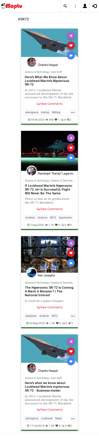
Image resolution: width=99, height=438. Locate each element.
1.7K (49, 225)
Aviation (30, 217)
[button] (65, 6)
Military (56, 112)
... (73, 112)
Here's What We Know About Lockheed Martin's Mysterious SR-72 (47, 81)
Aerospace (31, 112)
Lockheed (46, 418)
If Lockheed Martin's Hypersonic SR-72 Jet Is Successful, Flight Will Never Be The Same (48, 189)
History (45, 112)
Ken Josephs (46, 275)
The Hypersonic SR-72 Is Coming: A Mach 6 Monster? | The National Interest (49, 291)
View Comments (50, 104)
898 (49, 119)
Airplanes (31, 315)
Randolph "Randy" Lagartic (55, 173)
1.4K (50, 323)
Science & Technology (37, 72)
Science (42, 217)
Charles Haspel (48, 65)
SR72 (53, 217)
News (58, 418)
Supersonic (65, 217)
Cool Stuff (56, 72)
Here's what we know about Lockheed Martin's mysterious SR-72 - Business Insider (47, 386)
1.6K (49, 425)
